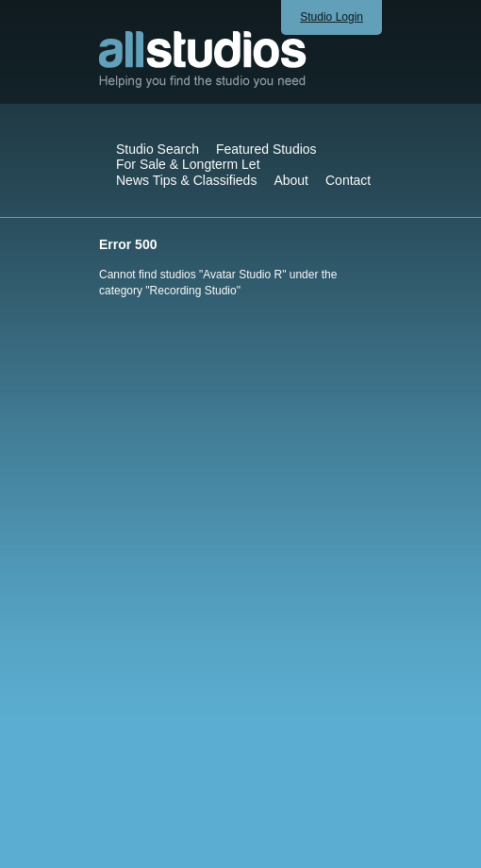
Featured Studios (266, 149)
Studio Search (157, 149)
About (291, 180)
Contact (348, 180)
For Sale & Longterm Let (188, 164)
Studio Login (331, 17)
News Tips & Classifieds (186, 180)
